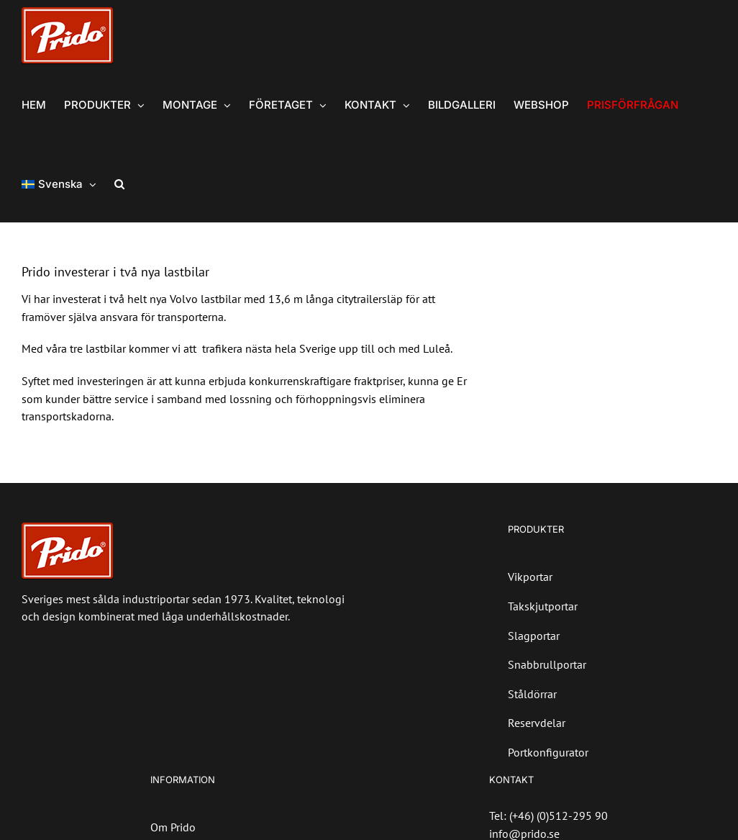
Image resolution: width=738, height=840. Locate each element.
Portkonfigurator (548, 752)
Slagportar (534, 635)
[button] (119, 182)
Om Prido (173, 827)
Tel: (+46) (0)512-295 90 (548, 815)
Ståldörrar (532, 694)
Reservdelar (536, 722)
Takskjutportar (543, 606)
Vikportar (530, 576)
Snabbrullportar (547, 664)
